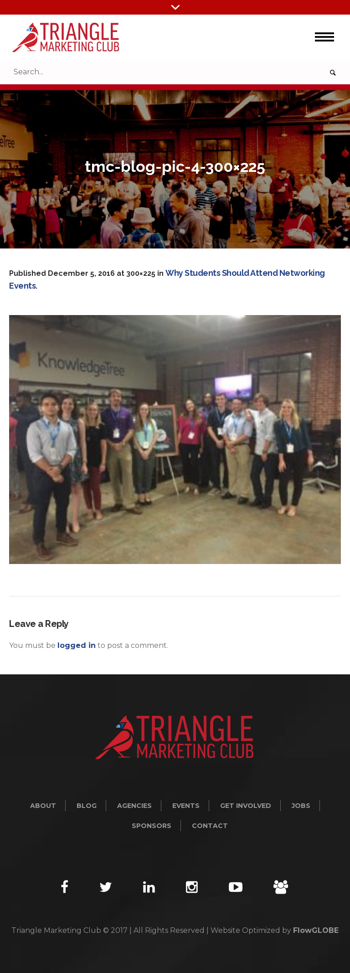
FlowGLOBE (316, 930)
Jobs (301, 806)
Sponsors (151, 826)
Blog (87, 806)
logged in (76, 645)
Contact (210, 826)
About (43, 806)
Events (186, 806)
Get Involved (245, 806)
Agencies (134, 806)
